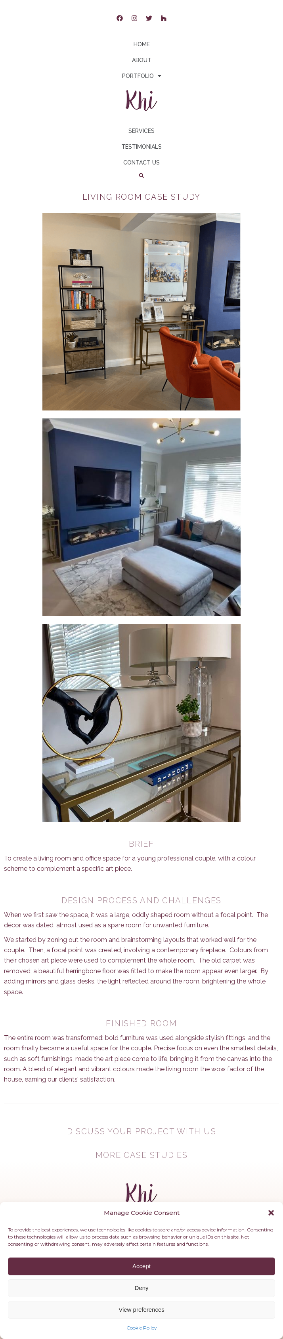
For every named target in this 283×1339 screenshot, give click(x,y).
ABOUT (141, 60)
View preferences (141, 1309)
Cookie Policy (141, 1328)
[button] (271, 1213)
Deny (141, 1287)
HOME (142, 44)
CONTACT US (141, 162)
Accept (141, 1266)
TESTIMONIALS (141, 147)
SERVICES (141, 131)
